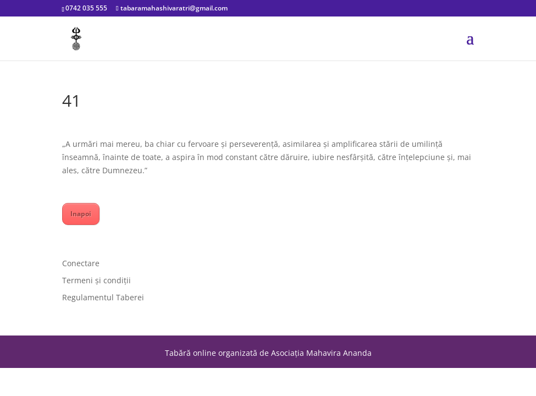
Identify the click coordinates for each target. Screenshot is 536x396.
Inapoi (80, 213)
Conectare (81, 263)
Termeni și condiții (96, 280)
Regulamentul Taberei (103, 297)
